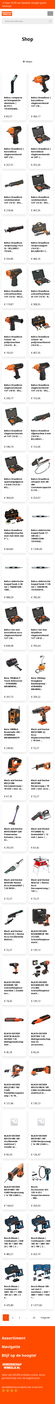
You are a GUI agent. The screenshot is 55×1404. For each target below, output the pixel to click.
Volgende (45, 1317)
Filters (27, 61)
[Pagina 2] (13, 1317)
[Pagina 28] (34, 1317)
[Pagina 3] (19, 1317)
